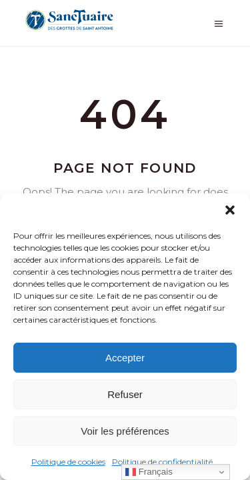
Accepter (125, 357)
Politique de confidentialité (162, 462)
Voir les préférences (125, 431)
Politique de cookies (68, 462)
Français (149, 472)
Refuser (125, 394)
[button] (230, 210)
